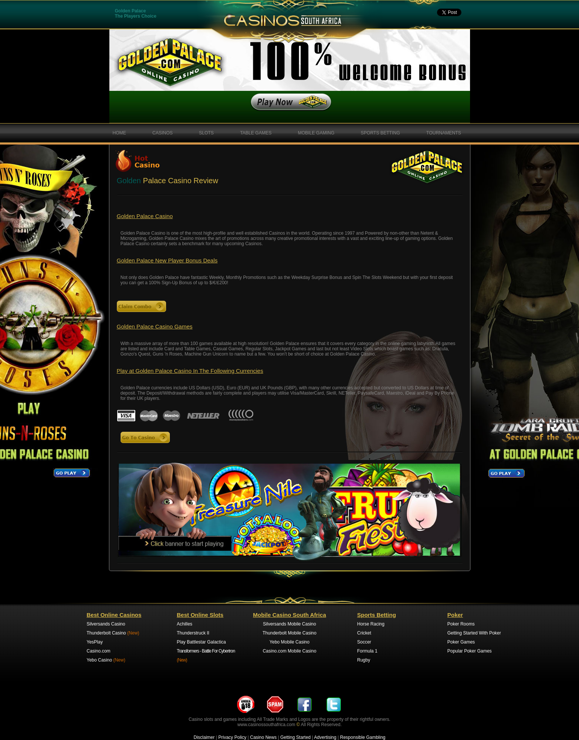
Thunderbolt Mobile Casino (289, 633)
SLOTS (206, 133)
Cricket (364, 633)
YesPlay (95, 642)
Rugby (363, 660)
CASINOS (163, 133)
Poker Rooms (461, 624)
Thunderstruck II (193, 633)
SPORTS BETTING (380, 133)
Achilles (184, 624)
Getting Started (295, 737)
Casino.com (98, 651)
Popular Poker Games (469, 651)
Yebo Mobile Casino (289, 642)
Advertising (325, 737)
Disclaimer (204, 737)
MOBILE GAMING (316, 133)
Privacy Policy (232, 737)
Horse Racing (371, 624)
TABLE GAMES (256, 133)
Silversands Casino (106, 624)
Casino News (263, 737)
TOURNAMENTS (443, 133)
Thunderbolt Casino (113, 633)
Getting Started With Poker (474, 633)
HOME (119, 133)
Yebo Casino (106, 660)
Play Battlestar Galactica (201, 642)
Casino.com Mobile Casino (289, 651)
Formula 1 (367, 651)
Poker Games (461, 642)
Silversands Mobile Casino (289, 624)
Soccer (364, 642)
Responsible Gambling (362, 737)
